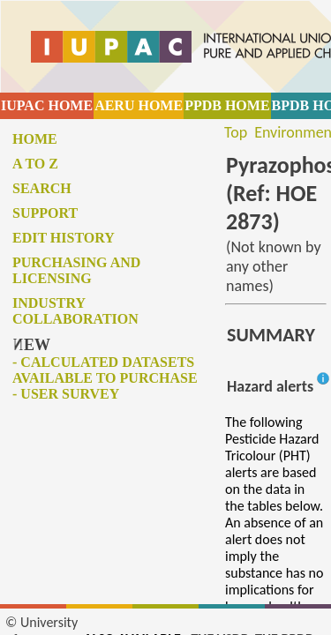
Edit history (63, 237)
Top (235, 132)
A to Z (35, 163)
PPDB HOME (226, 105)
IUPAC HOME (47, 105)
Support (45, 212)
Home (34, 138)
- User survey (65, 393)
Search (41, 188)
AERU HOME (138, 105)
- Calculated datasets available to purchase (105, 370)
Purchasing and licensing (76, 270)
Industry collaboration (75, 310)
